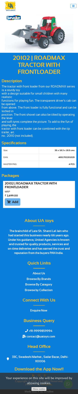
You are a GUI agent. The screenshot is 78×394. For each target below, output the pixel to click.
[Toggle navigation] (73, 6)
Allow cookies (38, 388)
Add (12, 202)
